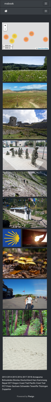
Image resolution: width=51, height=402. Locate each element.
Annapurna (38, 377)
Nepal (4, 383)
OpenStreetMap (43, 48)
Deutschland (26, 380)
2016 (19, 377)
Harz (34, 380)
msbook (9, 3)
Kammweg (42, 380)
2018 (29, 377)
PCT (4, 386)
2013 (4, 377)
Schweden (25, 386)
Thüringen (43, 386)
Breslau (16, 380)
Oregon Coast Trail (20, 383)
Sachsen (16, 386)
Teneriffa (34, 386)
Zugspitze (6, 389)
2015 (14, 377)
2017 (24, 377)
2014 (9, 377)
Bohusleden (7, 380)
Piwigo (31, 396)
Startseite (5, 11)
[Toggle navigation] (46, 4)
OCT (10, 383)
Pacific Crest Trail (37, 383)
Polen (8, 386)
